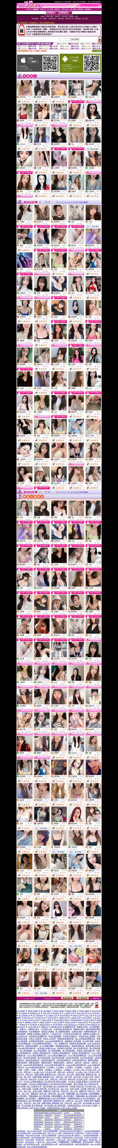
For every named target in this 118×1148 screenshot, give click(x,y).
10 (71, 202)
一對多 (99, 168)
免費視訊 (30, 97)
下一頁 (75, 202)
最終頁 (85, 202)
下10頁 (80, 202)
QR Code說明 (97, 51)
